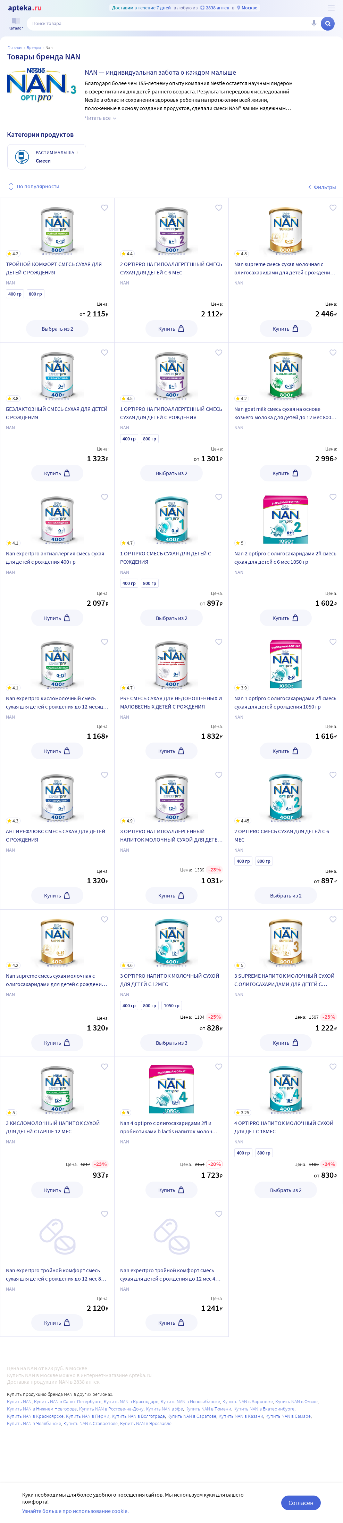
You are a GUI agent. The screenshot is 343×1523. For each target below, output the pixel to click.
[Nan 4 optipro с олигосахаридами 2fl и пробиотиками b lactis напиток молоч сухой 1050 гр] (171, 1086)
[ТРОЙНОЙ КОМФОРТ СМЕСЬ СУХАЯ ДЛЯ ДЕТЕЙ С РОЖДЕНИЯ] (57, 227)
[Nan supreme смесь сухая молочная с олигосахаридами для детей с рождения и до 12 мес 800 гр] (286, 227)
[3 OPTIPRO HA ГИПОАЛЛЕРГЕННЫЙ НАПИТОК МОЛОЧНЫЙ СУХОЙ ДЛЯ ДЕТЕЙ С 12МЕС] (171, 794)
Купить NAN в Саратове (191, 1416)
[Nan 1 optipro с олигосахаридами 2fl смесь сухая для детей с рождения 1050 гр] (286, 661)
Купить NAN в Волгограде (138, 1416)
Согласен (300, 1503)
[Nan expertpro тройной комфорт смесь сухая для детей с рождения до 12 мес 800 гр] (57, 1233)
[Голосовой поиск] (313, 23)
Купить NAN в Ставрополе (91, 1423)
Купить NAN (19, 1401)
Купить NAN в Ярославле (146, 1423)
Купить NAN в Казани (241, 1416)
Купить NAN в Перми (87, 1416)
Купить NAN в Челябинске (34, 1423)
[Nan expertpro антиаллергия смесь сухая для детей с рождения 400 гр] (57, 516)
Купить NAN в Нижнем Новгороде (42, 1409)
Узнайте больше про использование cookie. (75, 1510)
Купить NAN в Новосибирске (190, 1401)
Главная (15, 47)
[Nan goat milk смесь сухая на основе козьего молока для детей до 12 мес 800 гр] (286, 372)
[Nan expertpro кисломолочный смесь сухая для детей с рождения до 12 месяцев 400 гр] (57, 661)
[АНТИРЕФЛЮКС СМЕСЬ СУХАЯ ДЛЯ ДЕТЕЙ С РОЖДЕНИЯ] (57, 794)
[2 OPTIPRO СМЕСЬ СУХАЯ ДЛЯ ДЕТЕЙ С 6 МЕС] (286, 794)
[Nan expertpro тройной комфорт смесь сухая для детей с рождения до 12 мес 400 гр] (171, 1233)
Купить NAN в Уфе (164, 1409)
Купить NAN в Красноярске (35, 1416)
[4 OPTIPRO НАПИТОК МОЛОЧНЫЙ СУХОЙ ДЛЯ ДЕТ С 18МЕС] (286, 1086)
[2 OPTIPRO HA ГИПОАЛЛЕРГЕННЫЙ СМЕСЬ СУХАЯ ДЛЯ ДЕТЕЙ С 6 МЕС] (171, 227)
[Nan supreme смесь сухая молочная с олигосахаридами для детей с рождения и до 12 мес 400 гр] (57, 939)
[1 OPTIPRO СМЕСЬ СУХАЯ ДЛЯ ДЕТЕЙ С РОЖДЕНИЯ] (171, 516)
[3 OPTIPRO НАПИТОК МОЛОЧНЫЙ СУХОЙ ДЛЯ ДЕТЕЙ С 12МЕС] (171, 939)
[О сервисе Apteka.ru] (331, 8)
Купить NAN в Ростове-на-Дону (111, 1409)
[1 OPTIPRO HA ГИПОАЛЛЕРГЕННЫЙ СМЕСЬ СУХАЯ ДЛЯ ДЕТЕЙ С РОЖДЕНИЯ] (171, 372)
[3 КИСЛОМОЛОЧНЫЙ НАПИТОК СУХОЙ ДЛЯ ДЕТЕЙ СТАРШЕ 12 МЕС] (57, 1086)
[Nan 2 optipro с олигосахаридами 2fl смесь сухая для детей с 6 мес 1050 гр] (286, 516)
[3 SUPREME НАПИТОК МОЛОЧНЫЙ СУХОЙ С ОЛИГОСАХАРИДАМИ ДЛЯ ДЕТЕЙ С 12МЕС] (286, 939)
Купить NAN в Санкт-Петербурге (67, 1401)
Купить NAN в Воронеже (248, 1401)
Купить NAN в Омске (296, 1401)
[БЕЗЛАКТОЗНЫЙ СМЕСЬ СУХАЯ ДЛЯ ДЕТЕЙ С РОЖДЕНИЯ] (57, 372)
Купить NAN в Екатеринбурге (264, 1409)
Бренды (34, 47)
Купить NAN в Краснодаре (131, 1401)
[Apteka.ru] (24, 8)
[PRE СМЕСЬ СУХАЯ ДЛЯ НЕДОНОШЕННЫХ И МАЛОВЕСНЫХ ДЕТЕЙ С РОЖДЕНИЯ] (171, 661)
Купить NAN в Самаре (288, 1416)
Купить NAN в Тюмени (208, 1409)
